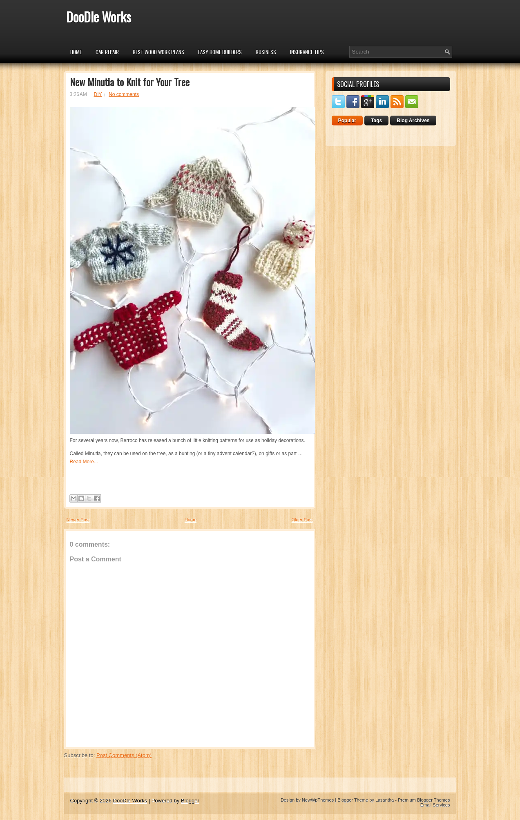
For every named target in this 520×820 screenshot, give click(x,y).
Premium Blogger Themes (424, 800)
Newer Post (78, 519)
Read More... (84, 462)
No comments (124, 94)
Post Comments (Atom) (124, 755)
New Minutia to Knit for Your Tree (130, 82)
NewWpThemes (318, 800)
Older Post (302, 519)
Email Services (435, 804)
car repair (107, 52)
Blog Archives (413, 120)
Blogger (190, 801)
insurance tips (307, 52)
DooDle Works (98, 16)
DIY (98, 94)
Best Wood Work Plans (158, 52)
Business (266, 52)
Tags (376, 120)
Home (76, 52)
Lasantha (384, 800)
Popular (347, 120)
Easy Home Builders (220, 52)
